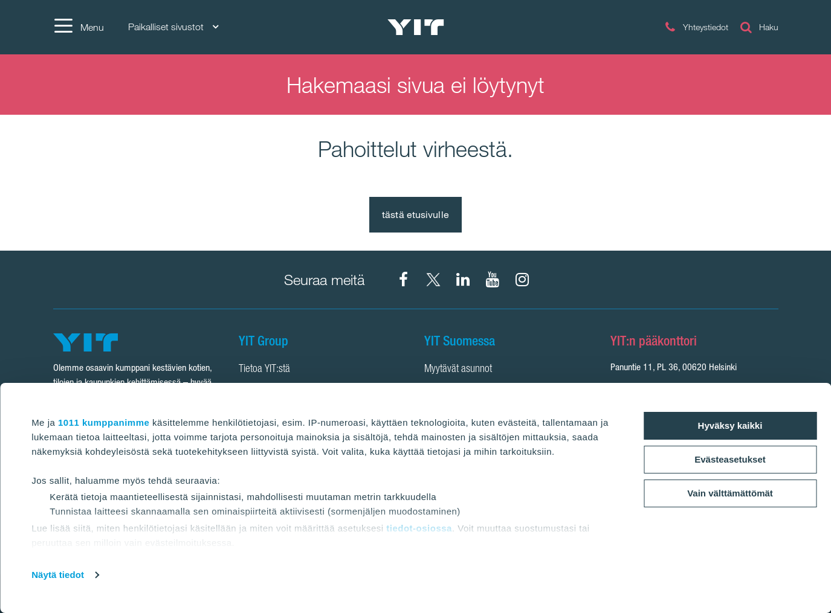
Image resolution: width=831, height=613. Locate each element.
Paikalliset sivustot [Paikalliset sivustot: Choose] (173, 27)
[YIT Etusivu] (415, 27)
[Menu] (78, 27)
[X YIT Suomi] (433, 279)
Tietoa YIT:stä (264, 369)
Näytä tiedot (57, 575)
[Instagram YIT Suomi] (522, 279)
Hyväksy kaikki (730, 425)
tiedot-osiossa (419, 528)
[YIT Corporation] (463, 279)
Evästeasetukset (730, 459)
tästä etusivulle (415, 214)
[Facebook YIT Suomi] (403, 279)
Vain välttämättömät (730, 493)
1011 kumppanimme (103, 422)
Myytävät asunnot (458, 369)
